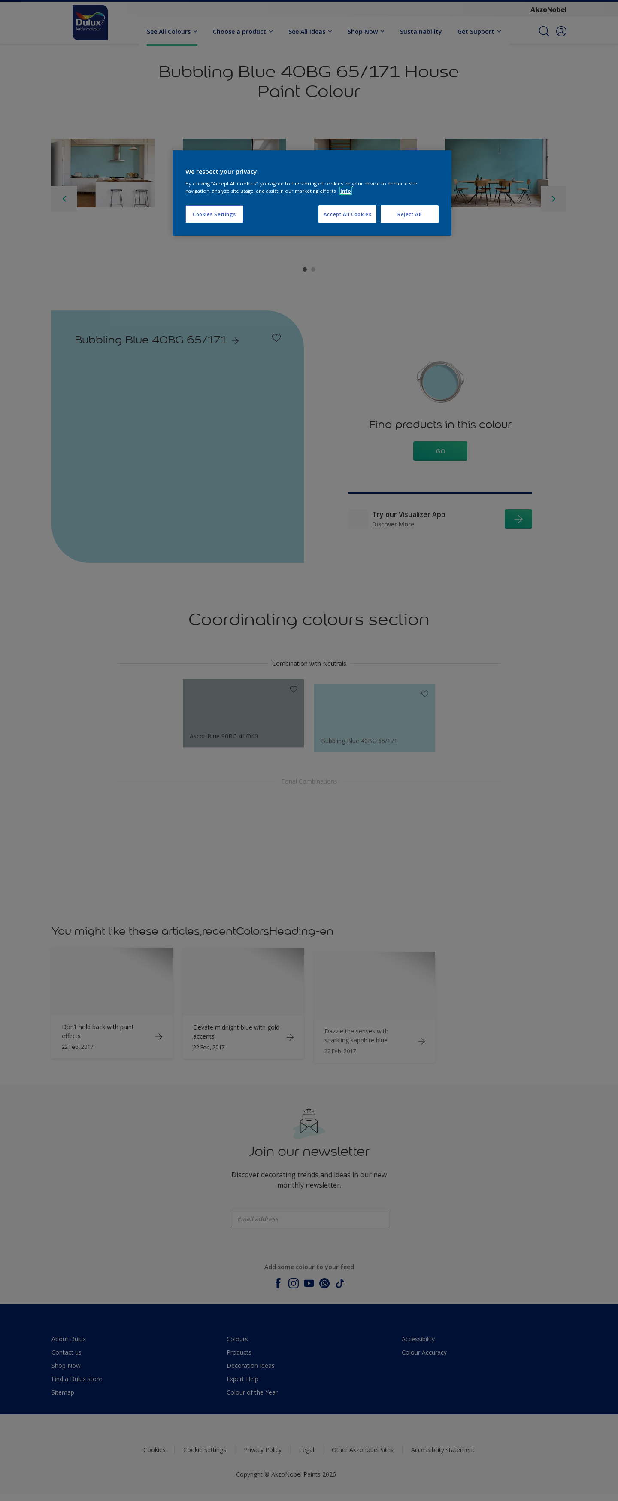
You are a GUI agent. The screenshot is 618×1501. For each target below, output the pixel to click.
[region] (312, 193)
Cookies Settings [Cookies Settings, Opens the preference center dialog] (214, 214)
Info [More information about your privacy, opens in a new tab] (345, 191)
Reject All (409, 214)
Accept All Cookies (347, 214)
